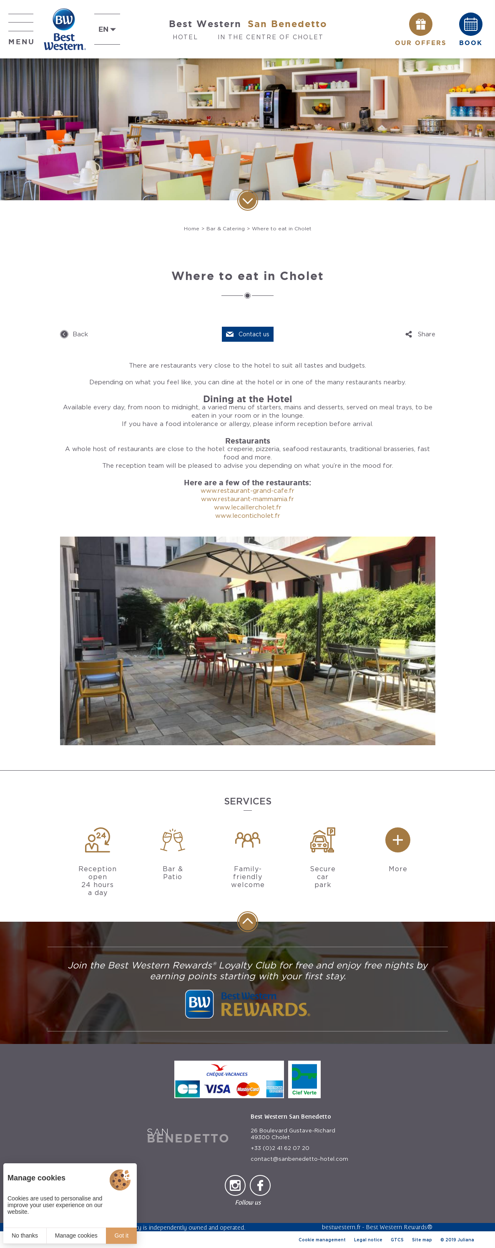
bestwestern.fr (341, 1226)
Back (80, 334)
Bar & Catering (225, 228)
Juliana (465, 1239)
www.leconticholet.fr (247, 515)
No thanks (25, 1235)
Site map (422, 1239)
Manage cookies (76, 1235)
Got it (121, 1235)
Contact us (254, 334)
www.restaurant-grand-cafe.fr (247, 490)
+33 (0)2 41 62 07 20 (280, 1148)
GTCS (397, 1239)
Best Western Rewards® (399, 1226)
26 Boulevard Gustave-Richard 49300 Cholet (293, 1133)
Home (191, 228)
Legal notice (368, 1239)
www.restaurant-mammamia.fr (247, 499)
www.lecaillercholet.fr (247, 507)
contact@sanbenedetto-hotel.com (299, 1159)
